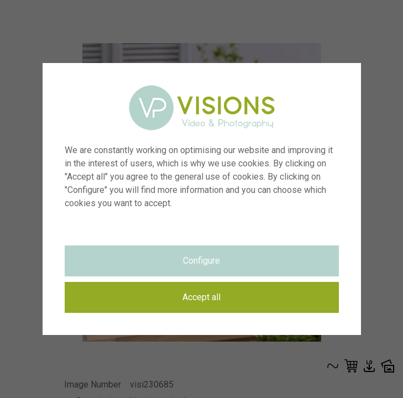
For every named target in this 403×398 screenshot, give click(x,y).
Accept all (201, 297)
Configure (201, 260)
